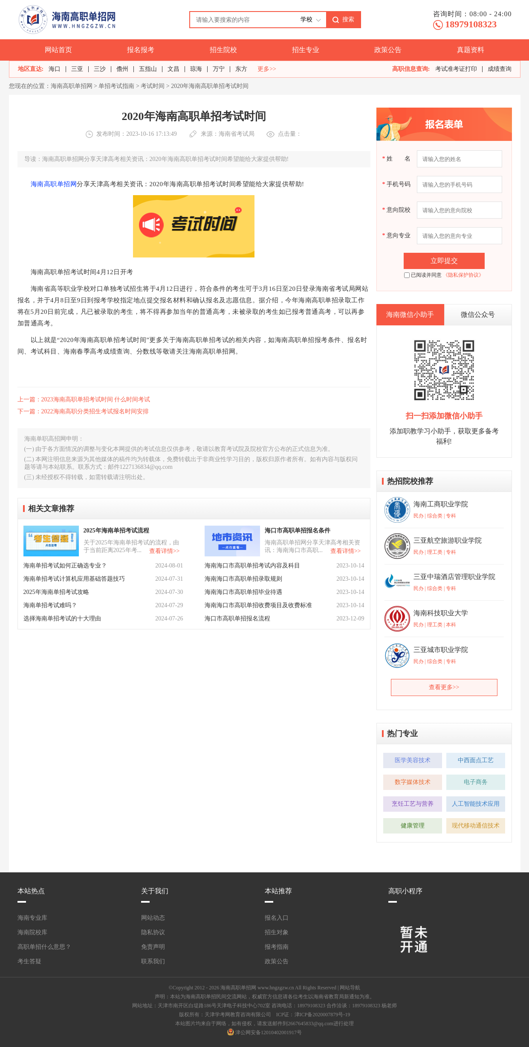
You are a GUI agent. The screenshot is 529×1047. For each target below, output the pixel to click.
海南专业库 (32, 918)
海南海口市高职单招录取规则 (243, 579)
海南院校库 (32, 932)
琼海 (196, 69)
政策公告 (388, 49)
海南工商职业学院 (440, 504)
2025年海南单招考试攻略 (56, 592)
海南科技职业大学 (440, 613)
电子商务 (476, 782)
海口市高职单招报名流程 (237, 618)
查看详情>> (164, 551)
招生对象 (277, 932)
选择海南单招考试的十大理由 (62, 618)
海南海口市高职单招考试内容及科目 (252, 565)
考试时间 (153, 86)
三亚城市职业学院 (440, 649)
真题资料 (470, 49)
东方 (241, 69)
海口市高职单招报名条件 (297, 530)
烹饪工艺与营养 (413, 804)
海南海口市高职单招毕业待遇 (243, 592)
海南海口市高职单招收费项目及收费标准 (258, 605)
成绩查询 (500, 69)
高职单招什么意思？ (44, 947)
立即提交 (444, 260)
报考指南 (277, 947)
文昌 (173, 69)
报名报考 (140, 49)
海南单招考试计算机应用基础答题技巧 (74, 579)
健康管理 (413, 825)
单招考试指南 (116, 86)
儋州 (122, 69)
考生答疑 (29, 961)
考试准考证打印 (456, 69)
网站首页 (58, 49)
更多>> (266, 69)
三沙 (100, 69)
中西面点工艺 (476, 760)
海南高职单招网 (72, 86)
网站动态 (153, 918)
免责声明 (153, 947)
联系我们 (153, 961)
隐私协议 (153, 932)
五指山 (148, 69)
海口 (55, 69)
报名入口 (277, 918)
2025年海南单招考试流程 (116, 530)
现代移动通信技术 (476, 825)
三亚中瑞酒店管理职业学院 (454, 576)
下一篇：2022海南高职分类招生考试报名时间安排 (83, 411)
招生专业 (305, 49)
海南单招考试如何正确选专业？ (65, 565)
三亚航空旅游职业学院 (447, 540)
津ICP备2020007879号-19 (322, 1015)
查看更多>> (444, 687)
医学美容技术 (413, 760)
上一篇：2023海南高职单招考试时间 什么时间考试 (83, 399)
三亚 (77, 69)
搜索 (348, 19)
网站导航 (350, 988)
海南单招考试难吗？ (50, 605)
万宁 (219, 69)
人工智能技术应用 (476, 804)
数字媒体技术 (413, 782)
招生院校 (223, 49)
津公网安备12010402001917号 (268, 1032)
